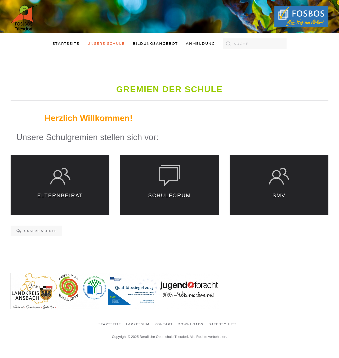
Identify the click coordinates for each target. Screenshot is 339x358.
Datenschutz (222, 324)
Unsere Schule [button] (106, 43)
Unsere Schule (36, 231)
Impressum (138, 324)
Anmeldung (200, 43)
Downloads (190, 324)
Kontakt (164, 324)
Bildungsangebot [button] (155, 43)
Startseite (66, 43)
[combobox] (255, 43)
